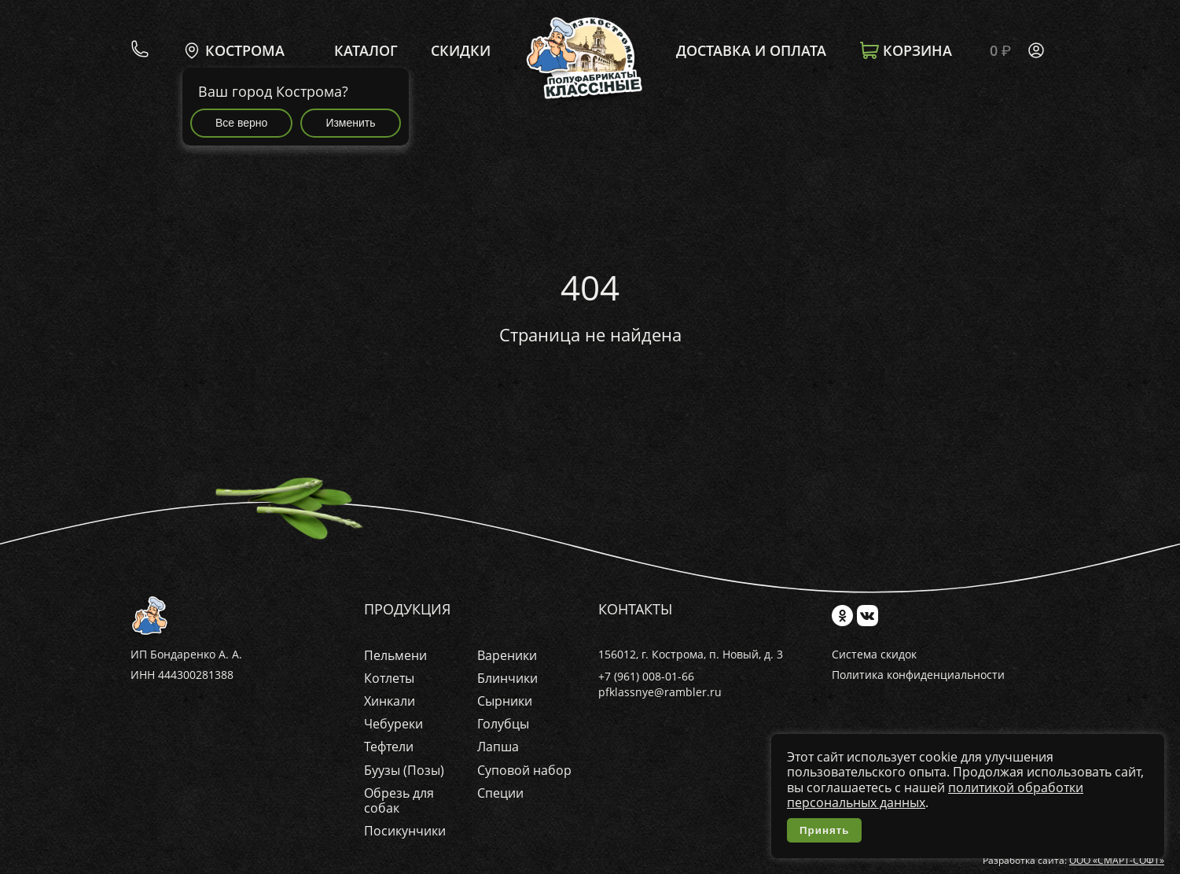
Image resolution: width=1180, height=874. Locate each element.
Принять (824, 830)
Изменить (350, 122)
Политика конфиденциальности (918, 675)
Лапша (498, 746)
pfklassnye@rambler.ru (660, 691)
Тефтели (389, 746)
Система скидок (874, 655)
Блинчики (507, 678)
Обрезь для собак (399, 800)
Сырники (504, 701)
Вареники (507, 655)
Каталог (366, 51)
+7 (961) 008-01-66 (646, 676)
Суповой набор (524, 770)
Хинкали (389, 701)
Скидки (461, 51)
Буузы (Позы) (404, 770)
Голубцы (503, 723)
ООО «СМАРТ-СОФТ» (1116, 860)
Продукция (407, 609)
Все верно (241, 122)
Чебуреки (393, 723)
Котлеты (389, 678)
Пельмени (395, 655)
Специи (500, 793)
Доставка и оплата (751, 51)
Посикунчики (405, 830)
